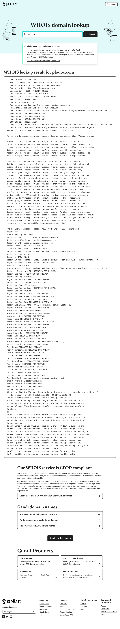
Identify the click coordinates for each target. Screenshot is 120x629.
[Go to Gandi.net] (9, 4)
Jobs (41, 615)
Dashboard (111, 4)
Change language (9, 607)
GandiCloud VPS (66, 615)
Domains (63, 604)
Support (84, 606)
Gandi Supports (45, 606)
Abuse (103, 606)
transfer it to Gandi (72, 50)
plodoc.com (32, 46)
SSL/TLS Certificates (68, 609)
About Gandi (44, 604)
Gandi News (44, 612)
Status (83, 604)
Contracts (105, 609)
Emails (62, 606)
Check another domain (60, 538)
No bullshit (43, 609)
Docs (82, 609)
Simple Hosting (66, 612)
